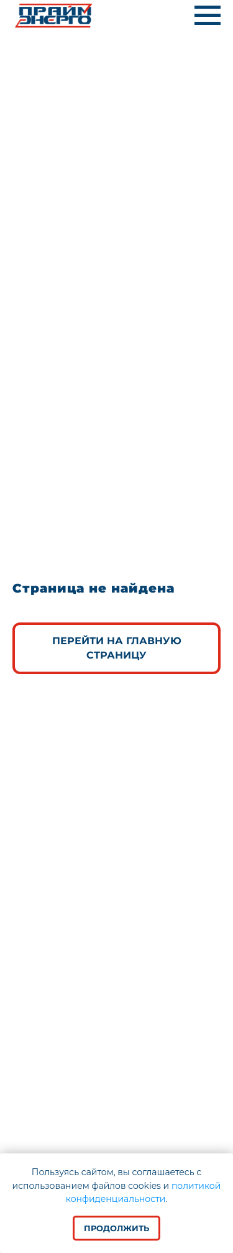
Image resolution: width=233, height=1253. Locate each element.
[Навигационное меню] (207, 16)
